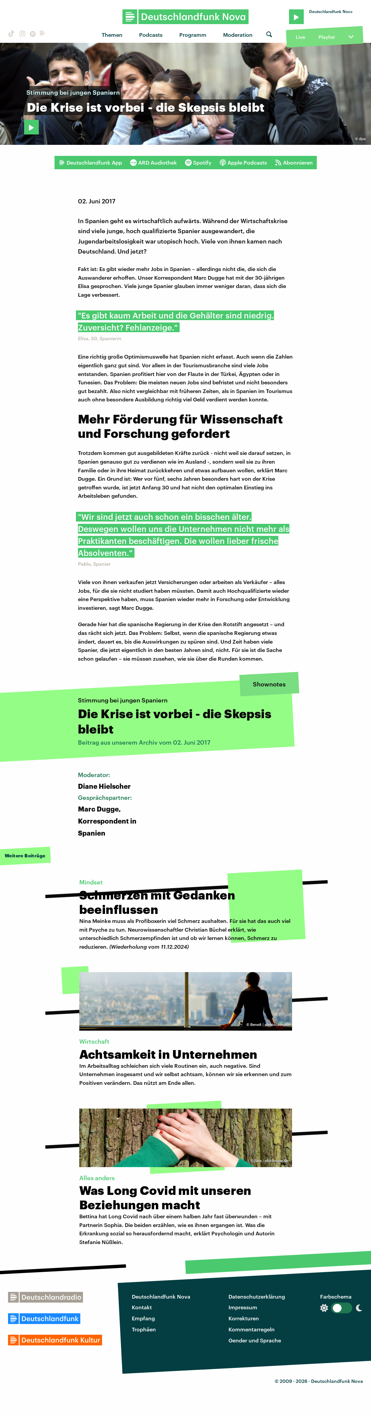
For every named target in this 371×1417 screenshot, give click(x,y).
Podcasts (151, 34)
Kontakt (142, 1307)
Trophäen (144, 1329)
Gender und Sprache (254, 1340)
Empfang (143, 1318)
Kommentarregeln (251, 1329)
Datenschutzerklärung (256, 1296)
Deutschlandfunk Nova (161, 1296)
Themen (112, 34)
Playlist (326, 37)
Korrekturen (243, 1318)
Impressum (242, 1307)
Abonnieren (294, 162)
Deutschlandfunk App (90, 162)
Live (300, 37)
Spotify (198, 162)
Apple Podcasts (243, 162)
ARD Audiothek (153, 162)
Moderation (238, 34)
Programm (192, 34)
